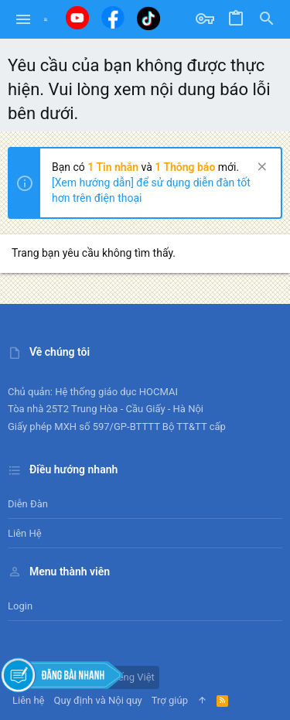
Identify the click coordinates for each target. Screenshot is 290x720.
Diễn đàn (28, 504)
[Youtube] (77, 17)
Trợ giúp (170, 700)
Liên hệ (25, 533)
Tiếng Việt (126, 677)
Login (20, 606)
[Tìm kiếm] (266, 19)
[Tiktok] (148, 18)
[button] (23, 19)
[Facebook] (113, 17)
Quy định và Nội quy (98, 700)
